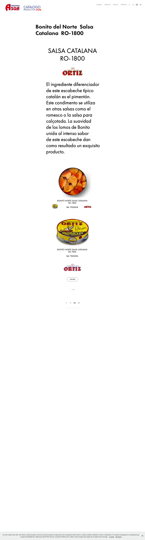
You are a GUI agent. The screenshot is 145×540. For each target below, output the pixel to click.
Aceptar (111, 537)
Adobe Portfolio (75, 308)
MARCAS (115, 4)
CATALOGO (107, 4)
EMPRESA (99, 4)
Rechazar (119, 537)
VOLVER (72, 279)
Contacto (123, 4)
